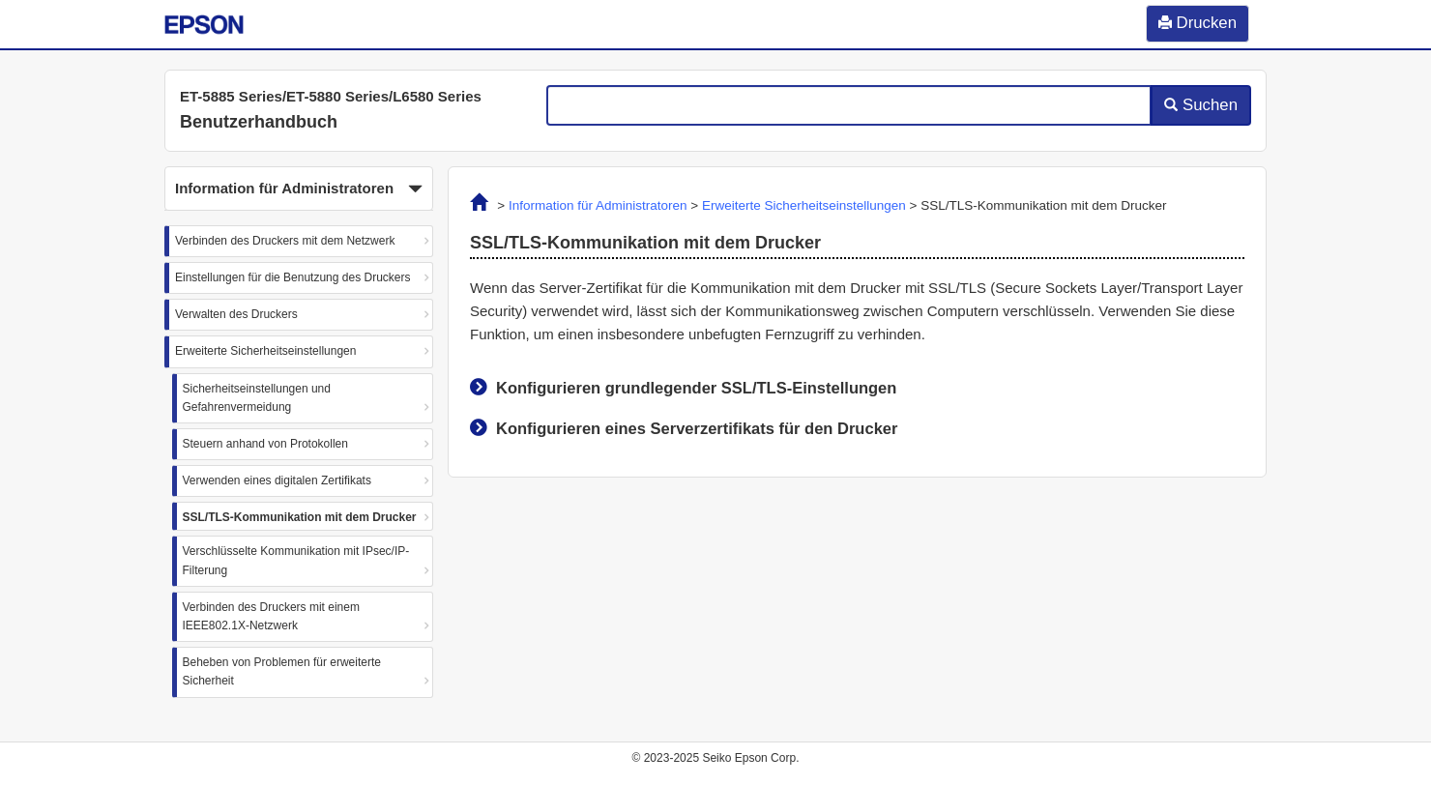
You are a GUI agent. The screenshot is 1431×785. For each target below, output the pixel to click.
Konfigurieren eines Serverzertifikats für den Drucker (696, 428)
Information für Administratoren (598, 205)
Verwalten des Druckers (236, 314)
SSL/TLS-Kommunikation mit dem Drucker (300, 517)
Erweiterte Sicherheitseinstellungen (265, 351)
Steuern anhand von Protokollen (265, 444)
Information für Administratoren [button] (299, 189)
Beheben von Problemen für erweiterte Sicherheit (282, 671)
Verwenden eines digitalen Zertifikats (277, 480)
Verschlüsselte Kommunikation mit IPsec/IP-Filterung (296, 560)
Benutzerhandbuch (258, 121)
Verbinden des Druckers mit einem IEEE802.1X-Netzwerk (271, 616)
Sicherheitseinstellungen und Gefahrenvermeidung (257, 398)
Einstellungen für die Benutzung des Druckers (292, 277)
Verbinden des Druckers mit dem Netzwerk (284, 240)
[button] (298, 188)
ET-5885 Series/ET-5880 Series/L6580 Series (331, 96)
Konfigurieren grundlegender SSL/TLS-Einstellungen (696, 387)
